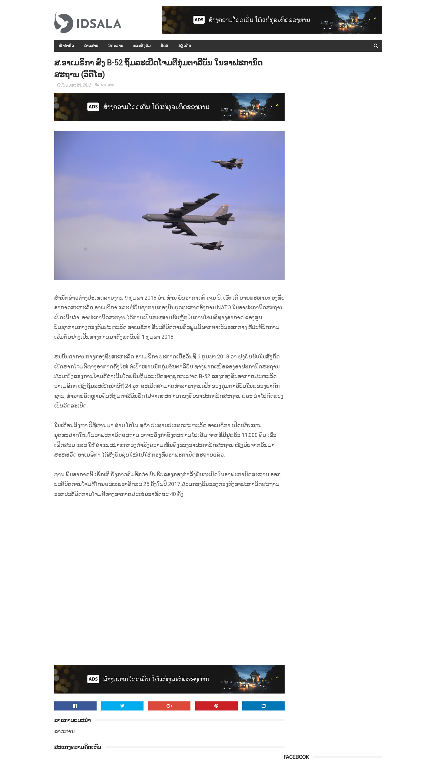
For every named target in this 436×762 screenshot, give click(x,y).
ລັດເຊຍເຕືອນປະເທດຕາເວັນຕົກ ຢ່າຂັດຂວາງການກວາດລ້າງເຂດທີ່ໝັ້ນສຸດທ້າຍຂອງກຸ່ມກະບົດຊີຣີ (345, 305)
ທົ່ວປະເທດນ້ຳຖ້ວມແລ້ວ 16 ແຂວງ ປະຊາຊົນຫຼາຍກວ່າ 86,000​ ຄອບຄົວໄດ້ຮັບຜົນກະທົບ (346, 398)
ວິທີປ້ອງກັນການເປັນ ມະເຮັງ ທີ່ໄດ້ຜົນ (345, 419)
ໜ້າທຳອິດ (66, 46)
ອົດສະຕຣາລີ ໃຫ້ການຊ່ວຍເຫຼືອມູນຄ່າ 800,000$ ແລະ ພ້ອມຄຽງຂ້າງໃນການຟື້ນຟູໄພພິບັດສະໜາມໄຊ (348, 277)
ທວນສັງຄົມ (142, 46)
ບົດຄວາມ (115, 46)
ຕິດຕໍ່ (165, 46)
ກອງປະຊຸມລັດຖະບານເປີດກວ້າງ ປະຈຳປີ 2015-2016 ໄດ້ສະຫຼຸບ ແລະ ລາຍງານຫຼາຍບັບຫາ (346, 162)
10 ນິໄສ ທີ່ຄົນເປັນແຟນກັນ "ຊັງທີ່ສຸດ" (346, 364)
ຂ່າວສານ (91, 46)
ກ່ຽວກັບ (184, 46)
